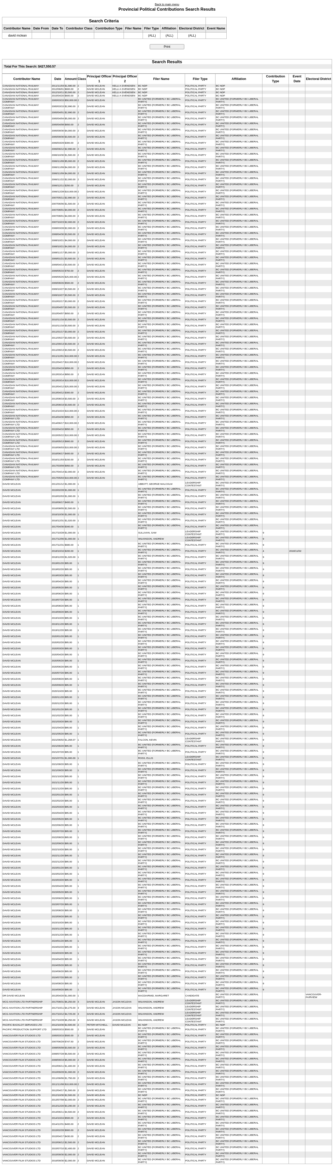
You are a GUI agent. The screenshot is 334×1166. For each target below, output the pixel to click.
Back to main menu (167, 4)
